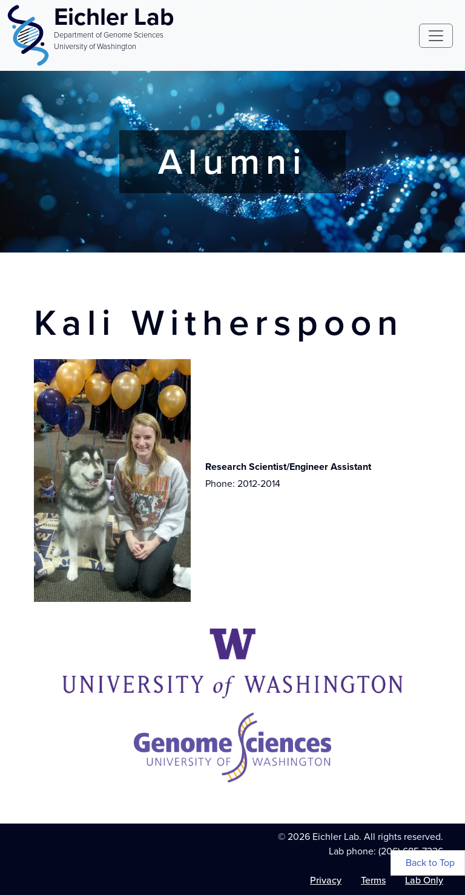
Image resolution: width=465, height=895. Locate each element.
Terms (373, 880)
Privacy (325, 880)
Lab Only (424, 880)
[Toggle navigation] (436, 36)
